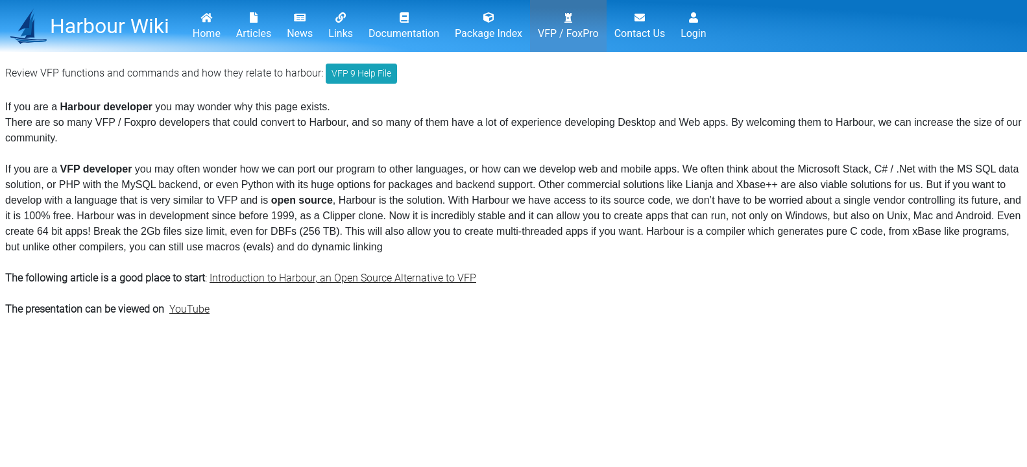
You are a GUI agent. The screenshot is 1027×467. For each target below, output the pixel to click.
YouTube (189, 309)
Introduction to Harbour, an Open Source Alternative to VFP (343, 278)
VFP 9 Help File (361, 73)
